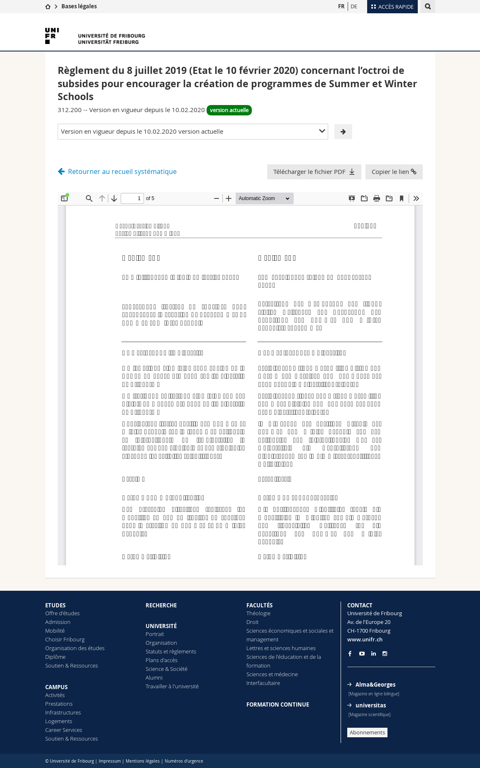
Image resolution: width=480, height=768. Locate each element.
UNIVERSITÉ (161, 626)
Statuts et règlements (171, 651)
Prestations (59, 703)
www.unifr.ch (365, 639)
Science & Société (167, 669)
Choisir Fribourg (65, 639)
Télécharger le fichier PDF (309, 171)
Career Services (63, 730)
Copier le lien (394, 171)
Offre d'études (62, 613)
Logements (58, 721)
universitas (371, 705)
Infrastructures (63, 712)
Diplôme (55, 656)
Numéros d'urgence (184, 761)
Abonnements (367, 732)
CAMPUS (56, 687)
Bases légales (79, 6)
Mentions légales (143, 761)
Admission (58, 622)
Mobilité (55, 630)
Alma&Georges (375, 684)
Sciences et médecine (272, 674)
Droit (252, 622)
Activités (55, 695)
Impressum (110, 761)
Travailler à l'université (172, 686)
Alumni (154, 677)
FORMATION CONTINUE (277, 704)
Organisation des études (75, 648)
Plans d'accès (162, 660)
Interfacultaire (263, 683)
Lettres (254, 648)
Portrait (155, 634)
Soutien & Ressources (71, 665)
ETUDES (55, 605)
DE (354, 6)
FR (341, 6)
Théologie (258, 613)
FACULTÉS (259, 605)
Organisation (161, 642)
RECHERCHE (161, 605)
